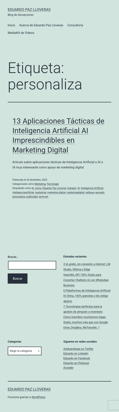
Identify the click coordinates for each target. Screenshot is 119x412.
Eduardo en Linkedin (75, 353)
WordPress (38, 397)
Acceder (68, 367)
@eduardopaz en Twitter (78, 348)
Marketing (40, 183)
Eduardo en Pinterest (76, 363)
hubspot (71, 188)
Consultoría (75, 25)
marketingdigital (75, 192)
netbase (90, 192)
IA (78, 188)
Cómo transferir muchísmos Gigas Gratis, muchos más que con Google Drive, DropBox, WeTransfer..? (85, 322)
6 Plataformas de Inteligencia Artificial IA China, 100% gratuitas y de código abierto (87, 296)
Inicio (11, 25)
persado (99, 192)
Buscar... (13, 256)
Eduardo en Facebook (76, 358)
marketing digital (56, 192)
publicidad (32, 196)
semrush (43, 196)
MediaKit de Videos (21, 33)
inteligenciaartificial (23, 192)
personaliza (19, 196)
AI (33, 188)
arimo (38, 188)
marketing (40, 192)
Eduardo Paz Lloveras (29, 9)
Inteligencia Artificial (92, 188)
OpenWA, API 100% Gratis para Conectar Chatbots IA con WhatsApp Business (86, 280)
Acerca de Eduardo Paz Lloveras (41, 25)
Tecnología (53, 183)
